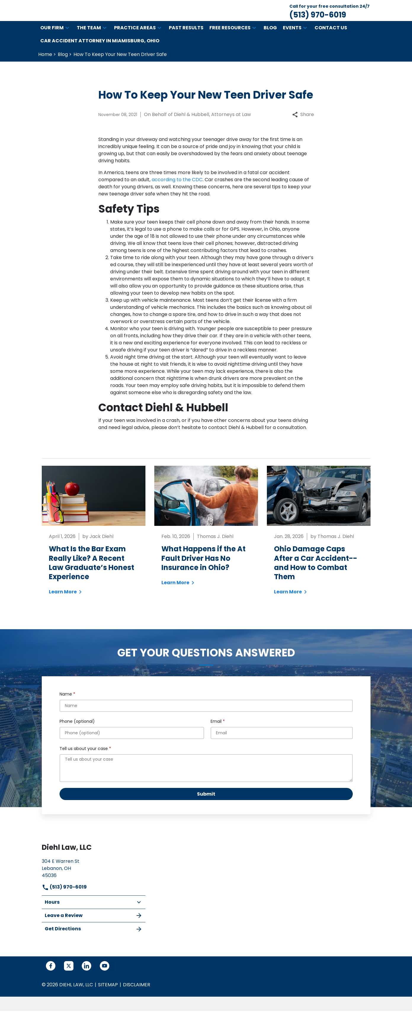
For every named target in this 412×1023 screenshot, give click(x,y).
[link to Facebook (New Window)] (50, 978)
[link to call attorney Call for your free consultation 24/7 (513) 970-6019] (329, 16)
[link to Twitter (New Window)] (68, 978)
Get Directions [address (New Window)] (93, 941)
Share (303, 126)
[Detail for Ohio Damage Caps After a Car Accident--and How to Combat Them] (319, 546)
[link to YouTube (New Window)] (104, 978)
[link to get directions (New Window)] (93, 880)
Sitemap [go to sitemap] (108, 996)
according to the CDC (177, 191)
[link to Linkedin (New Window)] (86, 978)
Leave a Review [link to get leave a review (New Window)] (93, 927)
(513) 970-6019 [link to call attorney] (64, 899)
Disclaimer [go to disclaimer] (136, 996)
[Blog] (270, 40)
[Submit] (206, 806)
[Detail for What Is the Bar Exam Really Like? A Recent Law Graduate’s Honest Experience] (93, 546)
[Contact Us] (331, 40)
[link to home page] (96, 16)
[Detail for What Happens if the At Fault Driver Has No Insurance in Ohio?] (206, 542)
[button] (67, 40)
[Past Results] (186, 40)
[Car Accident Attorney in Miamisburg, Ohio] (99, 53)
